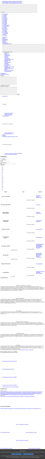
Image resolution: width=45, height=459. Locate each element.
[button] (23, 105)
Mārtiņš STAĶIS (39, 254)
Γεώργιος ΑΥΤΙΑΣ (39, 229)
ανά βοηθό (3, 158)
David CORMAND (39, 263)
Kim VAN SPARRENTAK (38, 256)
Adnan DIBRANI (39, 245)
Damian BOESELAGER (40, 271)
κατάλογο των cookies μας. (35, 458)
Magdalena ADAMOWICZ (38, 213)
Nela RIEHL (38, 272)
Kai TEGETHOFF (39, 273)
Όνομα (1, 160)
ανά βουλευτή (3, 159)
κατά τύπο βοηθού (3, 162)
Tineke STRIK (38, 255)
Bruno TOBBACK (39, 237)
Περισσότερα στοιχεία (4, 277)
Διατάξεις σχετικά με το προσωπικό (27, 349)
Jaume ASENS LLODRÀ (38, 196)
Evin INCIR (38, 247)
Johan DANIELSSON (39, 244)
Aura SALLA (38, 204)
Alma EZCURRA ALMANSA (39, 221)
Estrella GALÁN (39, 197)
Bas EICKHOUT (39, 253)
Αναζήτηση (2, 75)
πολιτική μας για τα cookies (25, 458)
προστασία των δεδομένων (16, 458)
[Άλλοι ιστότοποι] (23, 48)
